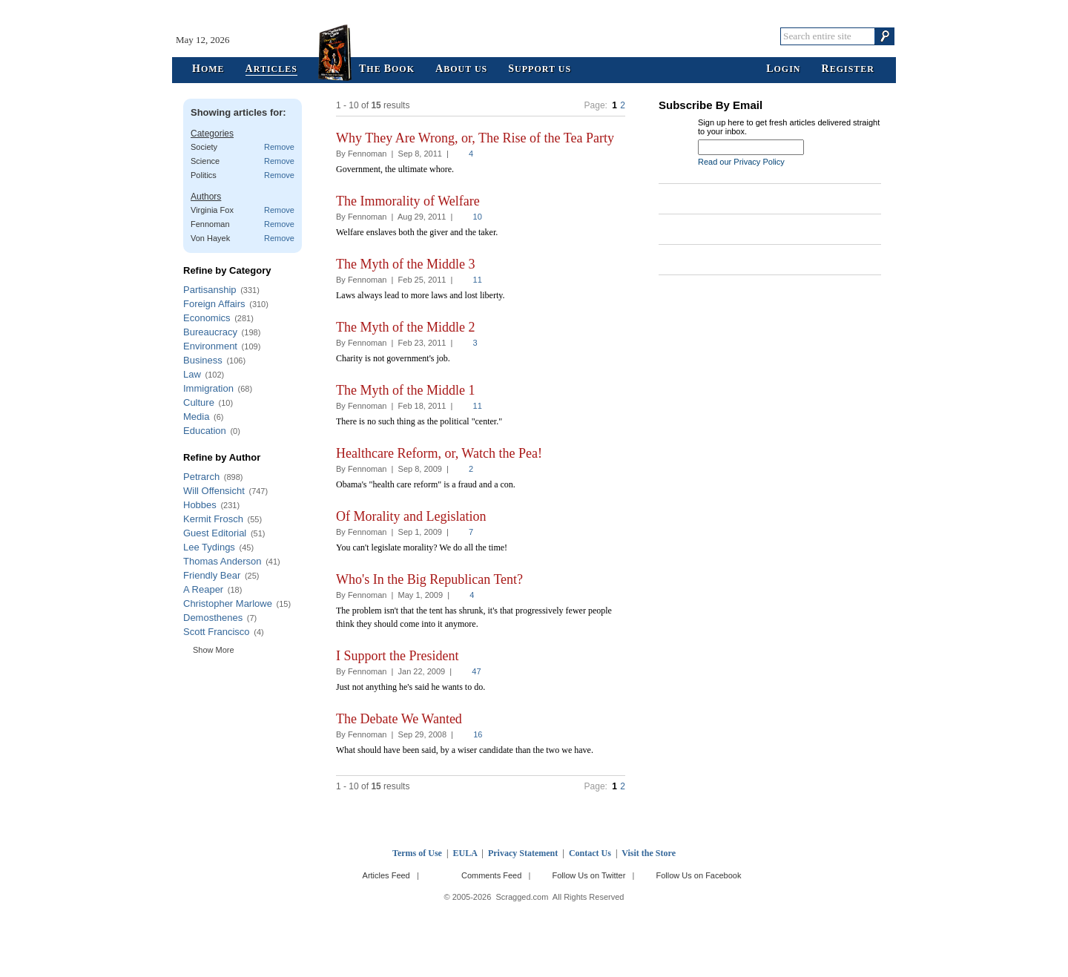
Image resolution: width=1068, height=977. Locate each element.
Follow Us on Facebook (699, 875)
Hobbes (200, 504)
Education (204, 430)
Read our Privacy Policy (741, 161)
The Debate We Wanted (399, 719)
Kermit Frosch (213, 518)
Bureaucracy (210, 332)
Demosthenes (213, 617)
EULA (465, 853)
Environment (210, 346)
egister (848, 69)
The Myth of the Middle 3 (405, 264)
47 (476, 671)
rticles (271, 69)
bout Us (461, 69)
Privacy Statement (523, 853)
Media (196, 416)
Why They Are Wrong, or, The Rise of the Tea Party (475, 138)
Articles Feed (386, 875)
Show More (213, 649)
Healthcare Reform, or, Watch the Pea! (439, 453)
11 (477, 279)
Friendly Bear (211, 575)
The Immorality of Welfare (408, 201)
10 (477, 216)
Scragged (534, 36)
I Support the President (397, 655)
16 (477, 734)
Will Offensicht (214, 490)
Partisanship (210, 289)
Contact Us (590, 853)
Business (202, 360)
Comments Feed (491, 875)
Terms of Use (417, 853)
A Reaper (203, 589)
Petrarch (201, 476)
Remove (279, 146)
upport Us (539, 69)
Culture (198, 402)
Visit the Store (649, 853)
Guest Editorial (214, 533)
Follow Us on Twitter (588, 875)
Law (192, 374)
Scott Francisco (216, 631)
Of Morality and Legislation (411, 516)
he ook (387, 69)
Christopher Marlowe (227, 603)
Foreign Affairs (214, 303)
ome (208, 69)
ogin (783, 69)
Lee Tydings (209, 547)
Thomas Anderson (222, 561)
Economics (207, 317)
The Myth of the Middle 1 (405, 390)
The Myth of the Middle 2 (405, 327)
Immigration (208, 388)
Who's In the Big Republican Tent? (429, 579)
